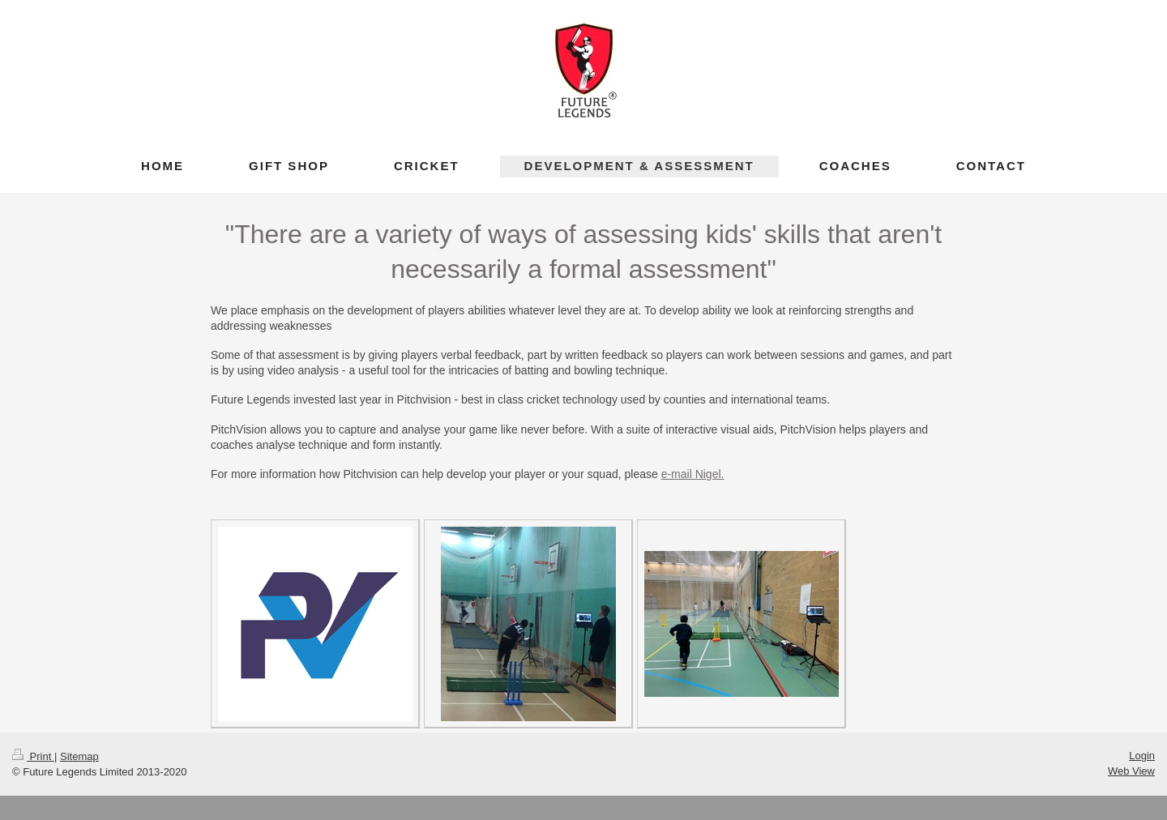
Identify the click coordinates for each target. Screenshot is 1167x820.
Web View (1131, 771)
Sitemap (79, 756)
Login (1142, 756)
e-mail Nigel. (693, 474)
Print (33, 756)
